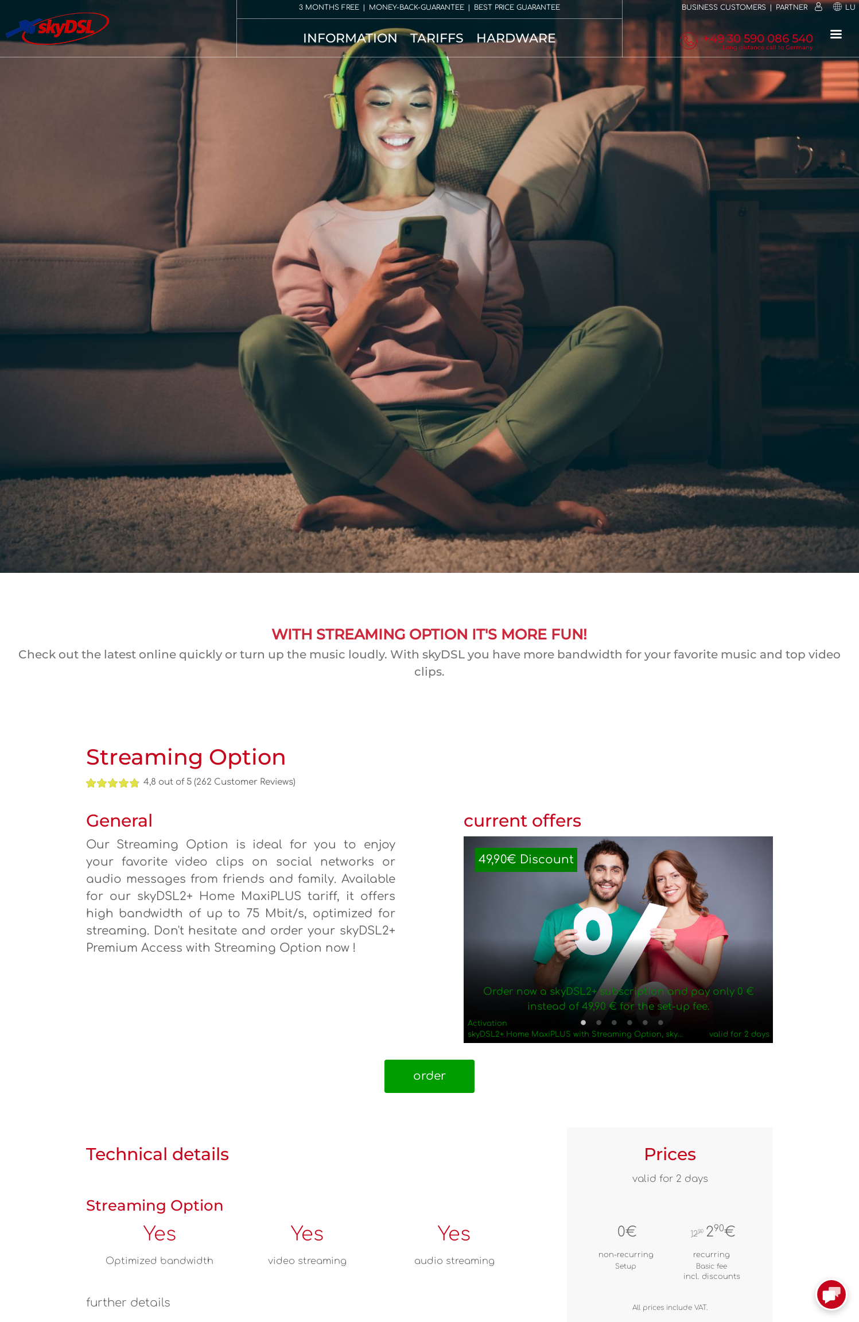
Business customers (724, 7)
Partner (791, 7)
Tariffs (437, 38)
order (429, 1076)
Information (350, 38)
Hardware (516, 38)
